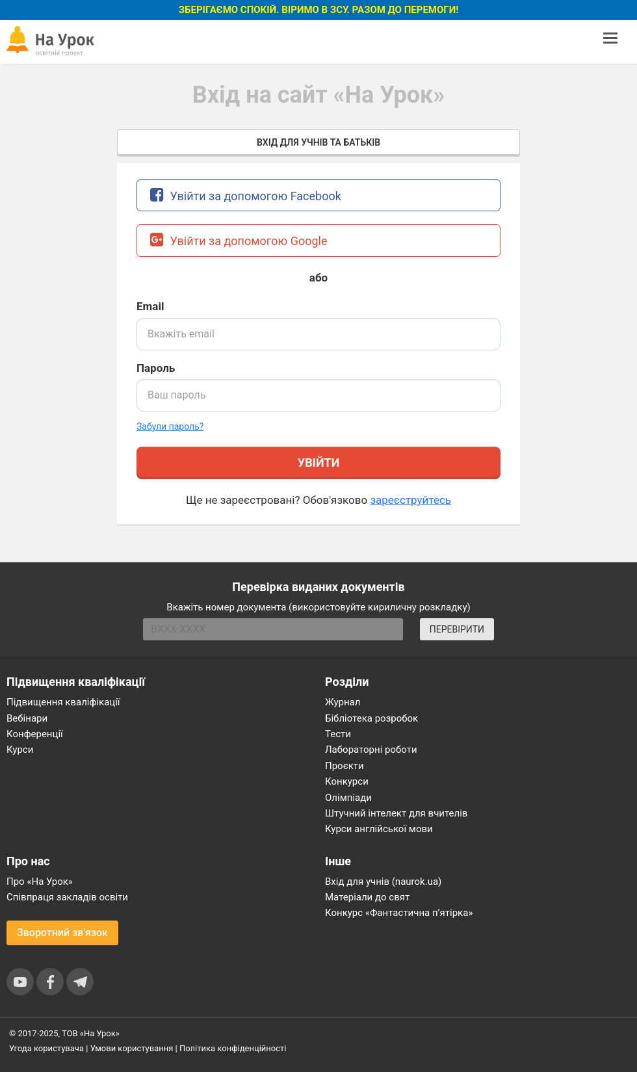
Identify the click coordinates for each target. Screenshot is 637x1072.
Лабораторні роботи (371, 749)
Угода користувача (46, 1048)
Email (150, 306)
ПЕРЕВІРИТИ (457, 629)
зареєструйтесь (410, 499)
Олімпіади (348, 798)
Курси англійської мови (379, 829)
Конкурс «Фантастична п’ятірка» (399, 913)
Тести (338, 734)
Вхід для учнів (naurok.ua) (383, 881)
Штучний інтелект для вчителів (396, 813)
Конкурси (347, 781)
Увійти (318, 462)
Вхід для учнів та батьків (318, 142)
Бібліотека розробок (371, 718)
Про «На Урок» (39, 881)
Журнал (342, 702)
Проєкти (344, 766)
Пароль (155, 367)
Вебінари (26, 718)
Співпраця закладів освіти (67, 897)
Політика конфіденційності (232, 1048)
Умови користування (132, 1048)
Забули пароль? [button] (169, 426)
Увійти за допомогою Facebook (245, 195)
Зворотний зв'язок (62, 932)
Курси (19, 749)
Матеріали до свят (367, 897)
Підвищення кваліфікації (63, 702)
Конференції (34, 734)
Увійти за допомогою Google (239, 239)
